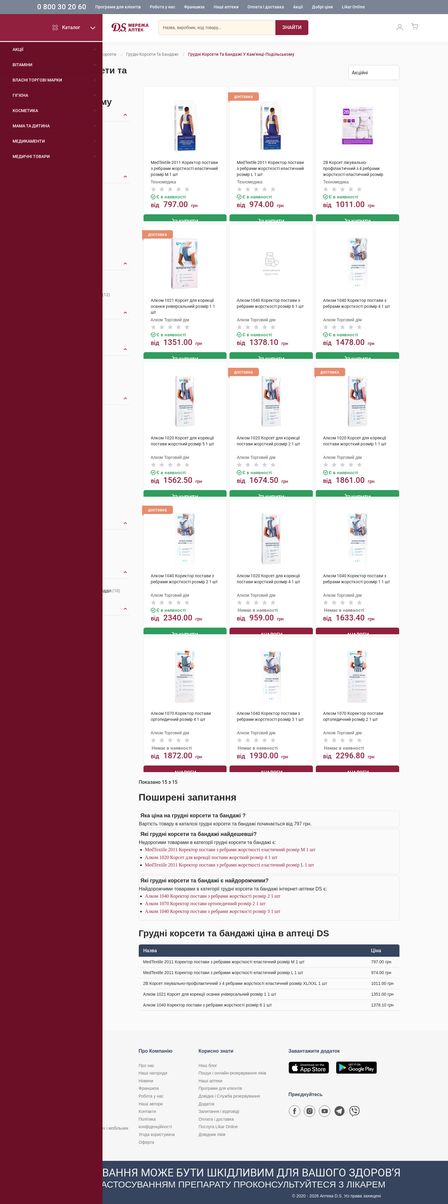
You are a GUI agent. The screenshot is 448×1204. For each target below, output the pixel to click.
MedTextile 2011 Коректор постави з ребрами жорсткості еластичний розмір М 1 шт (230, 846)
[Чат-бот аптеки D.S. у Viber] (354, 1109)
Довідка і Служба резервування (229, 1092)
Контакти (147, 1108)
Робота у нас (178, 7)
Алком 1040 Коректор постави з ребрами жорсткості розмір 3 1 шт (212, 908)
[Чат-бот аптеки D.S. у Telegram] (340, 1109)
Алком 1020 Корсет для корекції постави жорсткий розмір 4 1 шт (211, 854)
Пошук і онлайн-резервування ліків (232, 1069)
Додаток (207, 1100)
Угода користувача (157, 1131)
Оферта (146, 1138)
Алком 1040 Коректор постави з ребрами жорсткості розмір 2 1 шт (212, 892)
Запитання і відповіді (219, 1108)
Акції (314, 7)
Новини (146, 1077)
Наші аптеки (242, 7)
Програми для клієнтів (134, 7)
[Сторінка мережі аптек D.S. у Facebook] (295, 1109)
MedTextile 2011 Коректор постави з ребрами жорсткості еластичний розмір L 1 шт (229, 861)
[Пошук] (291, 28)
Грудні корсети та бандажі (152, 54)
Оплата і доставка (282, 7)
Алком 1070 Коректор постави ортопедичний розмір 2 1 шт (205, 900)
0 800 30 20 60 (78, 7)
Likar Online (369, 7)
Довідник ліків (212, 1131)
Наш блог (208, 1062)
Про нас (146, 1062)
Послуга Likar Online (218, 1123)
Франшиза (210, 7)
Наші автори (151, 1100)
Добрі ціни (338, 7)
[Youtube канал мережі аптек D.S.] (325, 1109)
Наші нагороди (153, 1069)
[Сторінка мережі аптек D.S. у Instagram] (310, 1109)
